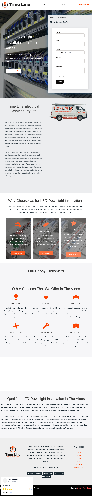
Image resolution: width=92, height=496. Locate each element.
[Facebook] (48, 473)
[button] (84, 5)
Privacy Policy (79, 467)
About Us (46, 5)
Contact (71, 5)
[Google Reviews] (34, 473)
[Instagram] (59, 473)
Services (56, 5)
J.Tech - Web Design (84, 488)
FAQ (64, 5)
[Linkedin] (46, 476)
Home (38, 5)
